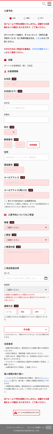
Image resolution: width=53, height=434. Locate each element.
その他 (26, 329)
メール (9, 312)
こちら (38, 38)
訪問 (36, 312)
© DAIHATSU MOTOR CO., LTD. (26, 431)
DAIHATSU (19, 3)
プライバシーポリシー (15, 427)
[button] (44, 4)
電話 (22, 312)
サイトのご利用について (37, 427)
